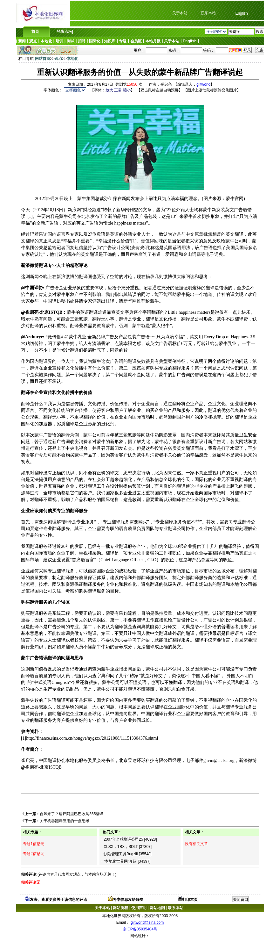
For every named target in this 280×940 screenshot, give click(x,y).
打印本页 (188, 899)
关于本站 (171, 41)
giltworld (203, 84)
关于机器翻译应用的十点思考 (64, 821)
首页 (35, 31)
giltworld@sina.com (147, 922)
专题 (122, 41)
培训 (59, 41)
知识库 (109, 41)
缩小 (127, 90)
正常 (118, 90)
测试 (70, 41)
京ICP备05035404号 (140, 929)
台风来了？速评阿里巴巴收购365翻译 (71, 814)
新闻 (22, 41)
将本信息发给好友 (125, 899)
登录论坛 (64, 31)
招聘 (81, 41)
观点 (33, 41)
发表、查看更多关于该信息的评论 (56, 899)
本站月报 (152, 41)
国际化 (94, 41)
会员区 (136, 41)
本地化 (46, 41)
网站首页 (42, 58)
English (189, 41)
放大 (109, 90)
